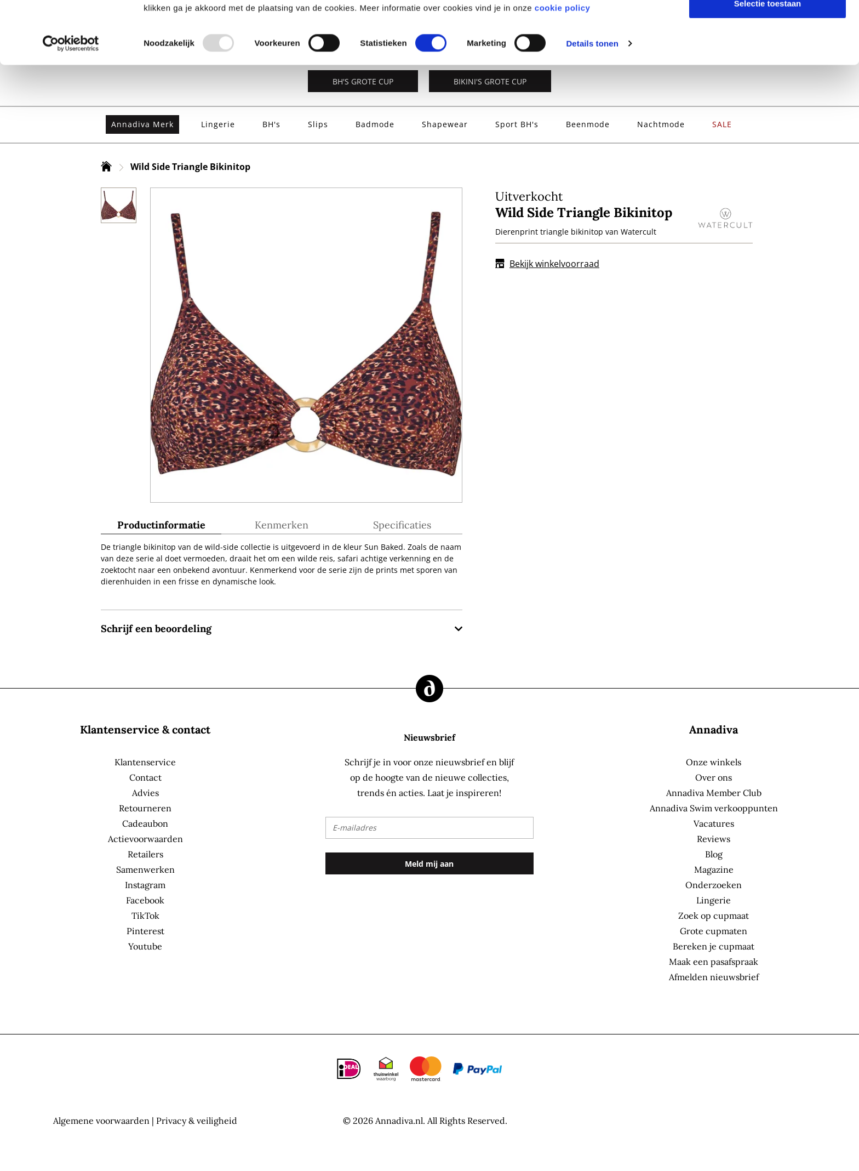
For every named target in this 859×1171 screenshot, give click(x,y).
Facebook (145, 900)
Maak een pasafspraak (713, 961)
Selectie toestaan (767, 61)
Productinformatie (161, 525)
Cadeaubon (145, 823)
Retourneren (145, 808)
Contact (145, 777)
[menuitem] (142, 124)
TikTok (145, 915)
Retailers (145, 854)
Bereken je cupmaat (713, 946)
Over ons (713, 777)
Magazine (714, 869)
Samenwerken (145, 869)
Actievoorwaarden (145, 838)
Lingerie (713, 900)
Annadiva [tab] (713, 729)
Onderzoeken (713, 884)
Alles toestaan (767, 27)
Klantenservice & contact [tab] (145, 729)
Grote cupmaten (713, 930)
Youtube (145, 946)
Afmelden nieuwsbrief (714, 976)
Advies (145, 792)
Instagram (145, 884)
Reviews (713, 838)
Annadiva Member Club (713, 792)
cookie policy (563, 66)
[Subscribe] (429, 863)
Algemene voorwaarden (101, 1120)
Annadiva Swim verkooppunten (714, 808)
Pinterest (145, 930)
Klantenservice (145, 762)
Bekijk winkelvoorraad (547, 264)
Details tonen (592, 101)
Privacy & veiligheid (196, 1120)
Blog (714, 854)
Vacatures (714, 823)
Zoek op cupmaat (713, 915)
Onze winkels (713, 762)
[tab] (161, 527)
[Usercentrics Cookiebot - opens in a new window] (71, 102)
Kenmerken (281, 525)
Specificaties (402, 525)
